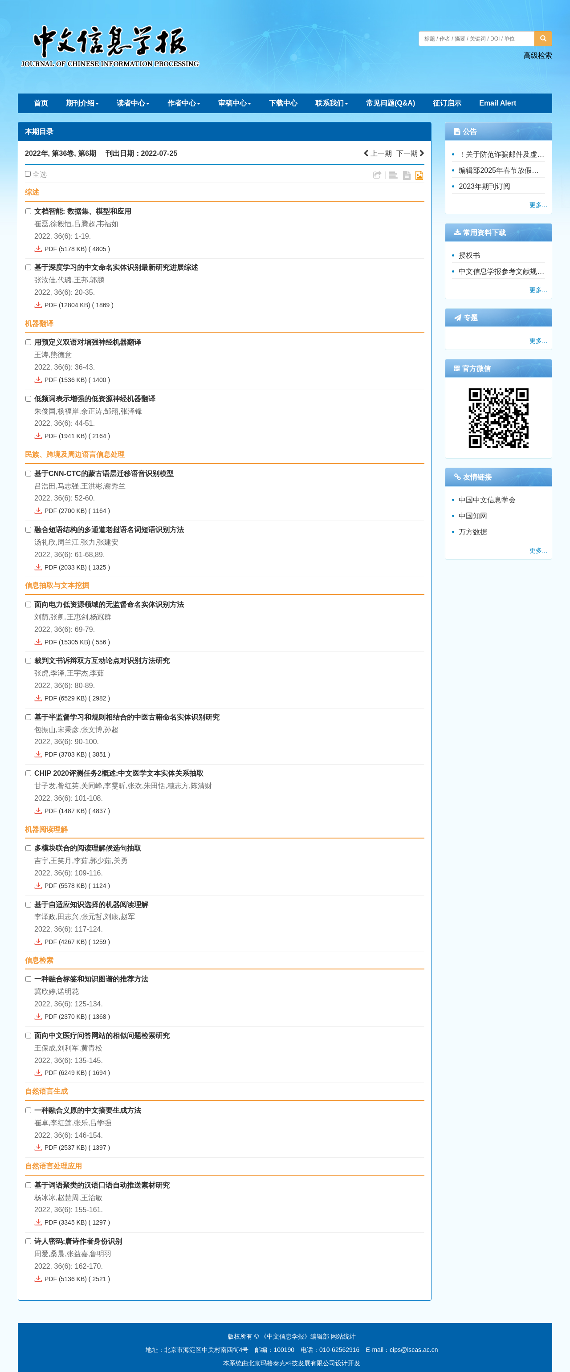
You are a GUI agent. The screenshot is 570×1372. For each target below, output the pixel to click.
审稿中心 (234, 103)
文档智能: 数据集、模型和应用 (82, 211)
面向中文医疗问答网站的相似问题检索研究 (102, 1035)
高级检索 (538, 55)
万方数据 (473, 532)
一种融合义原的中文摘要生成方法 (87, 1110)
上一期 (377, 153)
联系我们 (331, 103)
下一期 (410, 153)
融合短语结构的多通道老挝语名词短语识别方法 (109, 529)
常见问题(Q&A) (390, 103)
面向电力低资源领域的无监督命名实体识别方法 (109, 604)
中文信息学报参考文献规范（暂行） (502, 271)
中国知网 (473, 516)
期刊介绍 (82, 103)
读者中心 (133, 103)
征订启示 (447, 103)
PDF (51, 248)
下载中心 (283, 103)
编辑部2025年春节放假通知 (502, 170)
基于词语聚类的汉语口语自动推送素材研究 (102, 1185)
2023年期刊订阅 (484, 186)
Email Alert (497, 103)
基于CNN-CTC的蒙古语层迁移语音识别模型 (104, 473)
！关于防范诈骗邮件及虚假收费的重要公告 (502, 154)
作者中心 (183, 103)
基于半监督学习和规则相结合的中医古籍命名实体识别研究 (127, 717)
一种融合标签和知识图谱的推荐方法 (91, 979)
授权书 (469, 255)
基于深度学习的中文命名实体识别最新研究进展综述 (116, 267)
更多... (538, 204)
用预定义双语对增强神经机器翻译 (87, 342)
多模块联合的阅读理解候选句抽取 (87, 848)
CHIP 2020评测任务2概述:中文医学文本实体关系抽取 (119, 773)
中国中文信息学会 (487, 500)
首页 (41, 103)
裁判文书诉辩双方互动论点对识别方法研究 (102, 660)
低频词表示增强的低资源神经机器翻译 (94, 399)
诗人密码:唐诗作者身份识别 (78, 1241)
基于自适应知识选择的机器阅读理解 (91, 904)
